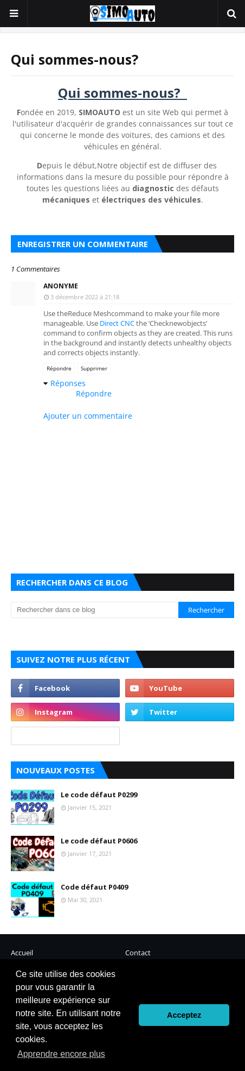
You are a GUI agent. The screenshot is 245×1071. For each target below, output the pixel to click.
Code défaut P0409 (94, 887)
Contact (138, 952)
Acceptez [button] (184, 1015)
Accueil (22, 952)
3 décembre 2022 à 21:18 (84, 297)
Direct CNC (117, 323)
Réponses (68, 383)
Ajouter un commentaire (87, 416)
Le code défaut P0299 (99, 794)
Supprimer (94, 368)
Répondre (59, 368)
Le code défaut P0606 (99, 841)
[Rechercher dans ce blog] (94, 610)
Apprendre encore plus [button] (61, 1054)
